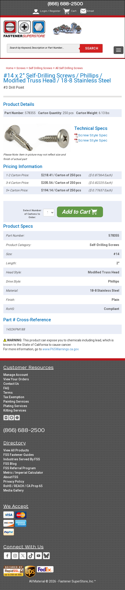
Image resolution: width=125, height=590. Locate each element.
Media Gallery (13, 490)
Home (10, 68)
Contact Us (11, 383)
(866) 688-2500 (65, 3)
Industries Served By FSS (21, 459)
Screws (21, 68)
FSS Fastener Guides (18, 455)
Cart (74, 11)
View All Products (16, 450)
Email (90, 11)
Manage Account (15, 375)
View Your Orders (16, 379)
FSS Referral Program (19, 468)
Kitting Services (14, 410)
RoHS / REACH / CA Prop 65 (22, 486)
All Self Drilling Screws (69, 68)
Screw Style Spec (90, 135)
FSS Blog (10, 463)
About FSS (10, 477)
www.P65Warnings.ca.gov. (60, 349)
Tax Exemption (13, 397)
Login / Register (50, 11)
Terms (8, 392)
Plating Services (15, 406)
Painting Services (16, 401)
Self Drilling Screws (40, 68)
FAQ (6, 388)
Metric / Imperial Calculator (23, 472)
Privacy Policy (13, 481)
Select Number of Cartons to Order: (32, 214)
